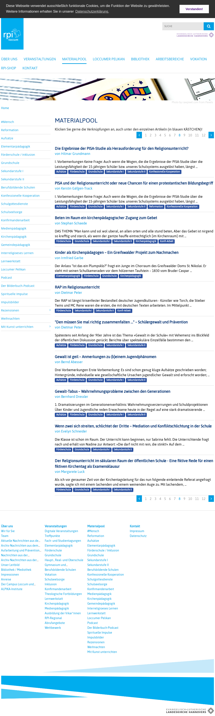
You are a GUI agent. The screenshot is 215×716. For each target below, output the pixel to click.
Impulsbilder (10, 302)
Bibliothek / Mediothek (16, 569)
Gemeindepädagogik (15, 244)
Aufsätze (7, 138)
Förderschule (77, 171)
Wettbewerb (53, 627)
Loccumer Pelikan (109, 59)
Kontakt (30, 68)
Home (5, 107)
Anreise (6, 579)
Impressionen (10, 574)
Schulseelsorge (11, 212)
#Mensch (7, 121)
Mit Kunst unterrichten (102, 651)
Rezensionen (96, 642)
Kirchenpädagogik (13, 236)
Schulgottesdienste (14, 203)
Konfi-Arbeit (166, 241)
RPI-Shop (8, 68)
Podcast (6, 277)
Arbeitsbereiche (170, 59)
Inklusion (51, 584)
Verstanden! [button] (194, 9)
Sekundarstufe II (12, 179)
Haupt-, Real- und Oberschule (64, 560)
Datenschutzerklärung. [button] (92, 11)
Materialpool (74, 59)
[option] (107, 88)
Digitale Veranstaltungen (61, 531)
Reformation (9, 130)
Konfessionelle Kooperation (20, 195)
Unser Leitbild (10, 564)
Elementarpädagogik (15, 146)
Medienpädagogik (13, 228)
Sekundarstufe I (12, 171)
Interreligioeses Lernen (17, 252)
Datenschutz (138, 535)
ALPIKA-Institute (11, 589)
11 (197, 135)
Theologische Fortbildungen (63, 593)
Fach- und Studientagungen (63, 540)
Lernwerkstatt (10, 261)
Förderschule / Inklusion (18, 154)
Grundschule (10, 162)
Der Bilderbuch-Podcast (17, 285)
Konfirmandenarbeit (15, 220)
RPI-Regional (53, 618)
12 (204, 135)
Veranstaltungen (40, 59)
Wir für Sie (8, 531)
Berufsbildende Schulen (18, 187)
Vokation (198, 59)
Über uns (9, 59)
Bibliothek (140, 59)
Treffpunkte (52, 535)
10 (190, 135)
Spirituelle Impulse (14, 293)
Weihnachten (10, 318)
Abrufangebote (55, 622)
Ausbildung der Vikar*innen (63, 613)
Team (4, 535)
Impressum (137, 531)
